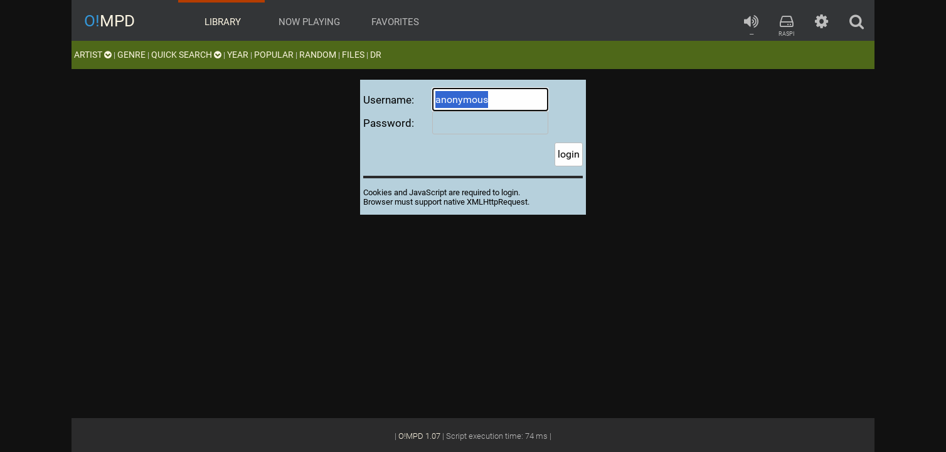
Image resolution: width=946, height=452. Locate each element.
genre (131, 55)
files (353, 55)
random (317, 55)
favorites (394, 22)
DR (375, 55)
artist (93, 55)
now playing (308, 22)
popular (274, 55)
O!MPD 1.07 (419, 436)
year (237, 55)
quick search (186, 55)
